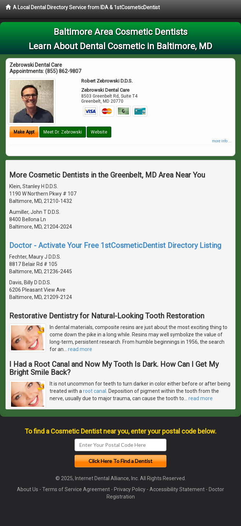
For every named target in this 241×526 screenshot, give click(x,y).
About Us (27, 489)
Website (99, 132)
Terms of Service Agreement (76, 489)
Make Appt (24, 132)
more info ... (221, 141)
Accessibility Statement (177, 489)
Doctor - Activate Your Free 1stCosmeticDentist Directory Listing (115, 245)
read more (80, 349)
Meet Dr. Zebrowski (62, 132)
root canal (94, 391)
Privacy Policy (129, 489)
